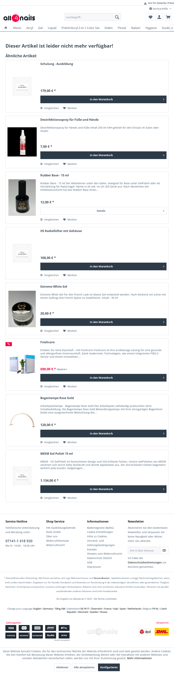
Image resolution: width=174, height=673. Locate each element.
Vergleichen (49, 108)
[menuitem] (92, 17)
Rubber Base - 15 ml (54, 175)
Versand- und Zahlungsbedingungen (101, 543)
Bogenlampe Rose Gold (57, 398)
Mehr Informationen (139, 658)
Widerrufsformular (57, 540)
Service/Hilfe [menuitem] (159, 8)
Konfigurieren (109, 667)
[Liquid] (52, 27)
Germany (48, 608)
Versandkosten (102, 578)
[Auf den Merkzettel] (70, 108)
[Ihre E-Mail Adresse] (144, 550)
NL (157, 608)
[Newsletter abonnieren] (164, 550)
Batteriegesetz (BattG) (100, 527)
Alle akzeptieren (84, 667)
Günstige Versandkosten (85, 3)
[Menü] (17, 27)
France (107, 608)
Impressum (94, 566)
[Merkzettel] (150, 17)
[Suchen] (117, 17)
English (37, 608)
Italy (115, 608)
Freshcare (47, 342)
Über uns (52, 536)
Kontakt (92, 549)
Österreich (96, 608)
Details (130, 210)
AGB (89, 562)
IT (88, 608)
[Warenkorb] (168, 17)
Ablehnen (62, 667)
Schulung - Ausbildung (56, 64)
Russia (103, 612)
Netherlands (134, 608)
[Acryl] (30, 27)
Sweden (94, 612)
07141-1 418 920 (18, 541)
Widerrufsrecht (55, 545)
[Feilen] (108, 27)
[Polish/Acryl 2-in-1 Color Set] (80, 27)
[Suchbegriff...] (92, 17)
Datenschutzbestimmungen (145, 562)
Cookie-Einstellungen (100, 532)
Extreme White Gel (53, 287)
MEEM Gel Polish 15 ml (56, 454)
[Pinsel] (122, 27)
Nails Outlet (53, 532)
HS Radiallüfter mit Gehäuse (61, 231)
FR (85, 608)
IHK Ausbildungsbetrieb (60, 527)
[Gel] (40, 27)
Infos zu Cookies (97, 536)
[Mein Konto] (159, 17)
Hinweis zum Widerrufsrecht (104, 553)
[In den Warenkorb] (103, 99)
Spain (123, 608)
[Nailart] (136, 27)
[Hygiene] (151, 27)
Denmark (83, 612)
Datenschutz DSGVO (99, 558)
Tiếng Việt (60, 608)
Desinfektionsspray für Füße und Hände (69, 120)
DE (81, 608)
